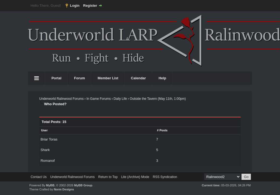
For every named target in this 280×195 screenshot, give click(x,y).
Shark (45, 150)
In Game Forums (99, 99)
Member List (108, 78)
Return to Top (107, 177)
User (44, 130)
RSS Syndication (165, 177)
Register (90, 6)
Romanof (47, 161)
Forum (79, 78)
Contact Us (39, 177)
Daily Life (120, 99)
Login (74, 6)
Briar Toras (48, 139)
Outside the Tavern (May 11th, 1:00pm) (158, 99)
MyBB (50, 185)
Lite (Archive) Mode (135, 177)
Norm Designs (64, 189)
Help (162, 78)
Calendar (138, 78)
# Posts (162, 130)
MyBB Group (83, 185)
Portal (56, 78)
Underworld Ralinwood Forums (61, 99)
